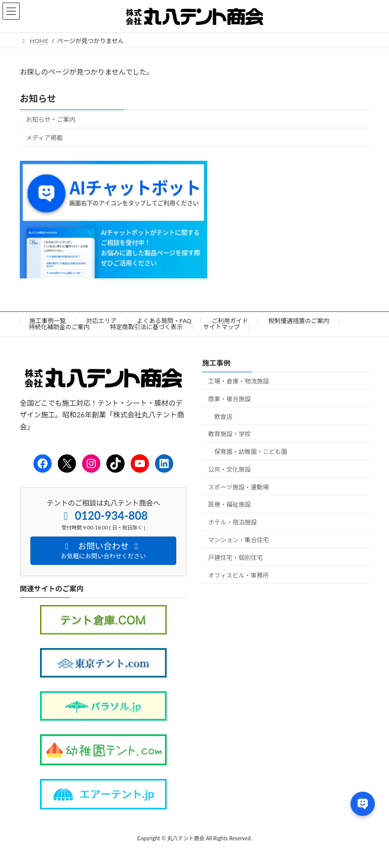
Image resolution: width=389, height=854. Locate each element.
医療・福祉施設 (229, 505)
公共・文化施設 (229, 469)
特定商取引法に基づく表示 (146, 327)
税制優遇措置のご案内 (298, 321)
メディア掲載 (44, 137)
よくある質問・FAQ (164, 321)
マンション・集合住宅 (238, 540)
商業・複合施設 (229, 399)
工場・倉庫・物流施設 (238, 381)
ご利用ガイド (230, 321)
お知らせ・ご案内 (50, 119)
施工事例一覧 (47, 321)
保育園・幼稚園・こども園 (250, 452)
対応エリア (101, 321)
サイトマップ (221, 327)
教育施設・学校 (229, 434)
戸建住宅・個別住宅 (235, 557)
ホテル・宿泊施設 (232, 522)
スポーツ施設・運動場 (238, 487)
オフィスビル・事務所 (238, 575)
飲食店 (223, 416)
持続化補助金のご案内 (59, 327)
